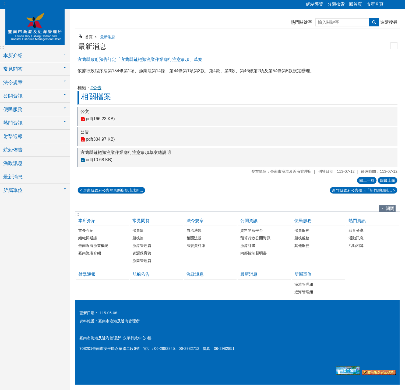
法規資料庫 (195, 245)
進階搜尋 (388, 22)
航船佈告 (13, 150)
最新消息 (13, 177)
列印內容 (393, 45)
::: (6, 3)
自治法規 (194, 230)
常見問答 (141, 220)
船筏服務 (301, 238)
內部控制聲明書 (253, 253)
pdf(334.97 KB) (100, 139)
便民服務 (303, 220)
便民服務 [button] (13, 109)
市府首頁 (374, 4)
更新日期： (88, 313)
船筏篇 (138, 238)
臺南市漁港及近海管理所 (35, 26)
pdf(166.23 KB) (100, 119)
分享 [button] (390, 4)
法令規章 (195, 220)
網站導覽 (314, 4)
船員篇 (138, 230)
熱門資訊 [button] (13, 123)
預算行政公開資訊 (255, 238)
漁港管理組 (303, 284)
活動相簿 (356, 245)
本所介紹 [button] (13, 55)
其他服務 (301, 245)
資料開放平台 (251, 230)
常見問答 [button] (13, 69)
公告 (84, 132)
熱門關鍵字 (301, 22)
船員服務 (301, 230)
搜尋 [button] (374, 22)
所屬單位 (303, 274)
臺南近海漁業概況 (93, 245)
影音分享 (356, 230)
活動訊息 (356, 238)
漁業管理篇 (141, 260)
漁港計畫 (247, 245)
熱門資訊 (357, 220)
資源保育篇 (141, 253)
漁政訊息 (13, 163)
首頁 (89, 37)
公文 (84, 111)
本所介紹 (87, 220)
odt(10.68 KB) (99, 160)
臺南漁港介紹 (89, 253)
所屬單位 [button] (13, 190)
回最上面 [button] (387, 180)
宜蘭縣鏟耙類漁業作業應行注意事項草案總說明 (125, 152)
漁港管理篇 (141, 245)
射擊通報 (13, 136)
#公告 (95, 87)
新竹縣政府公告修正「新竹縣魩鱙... (362, 190)
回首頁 (355, 4)
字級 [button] (398, 4)
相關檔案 (96, 96)
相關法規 (194, 238)
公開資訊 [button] (13, 96)
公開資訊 (249, 220)
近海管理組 (303, 292)
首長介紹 (85, 230)
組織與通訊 (87, 238)
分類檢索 (336, 4)
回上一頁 (366, 180)
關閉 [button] (390, 208)
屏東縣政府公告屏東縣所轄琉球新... (113, 190)
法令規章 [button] (13, 82)
